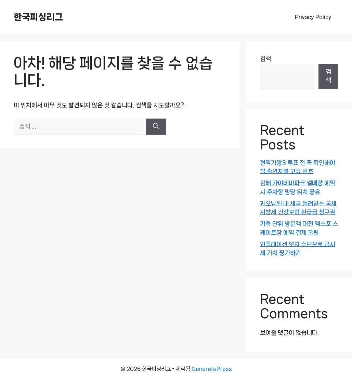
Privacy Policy (313, 17)
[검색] (156, 127)
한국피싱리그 (38, 17)
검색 (265, 59)
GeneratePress (212, 369)
